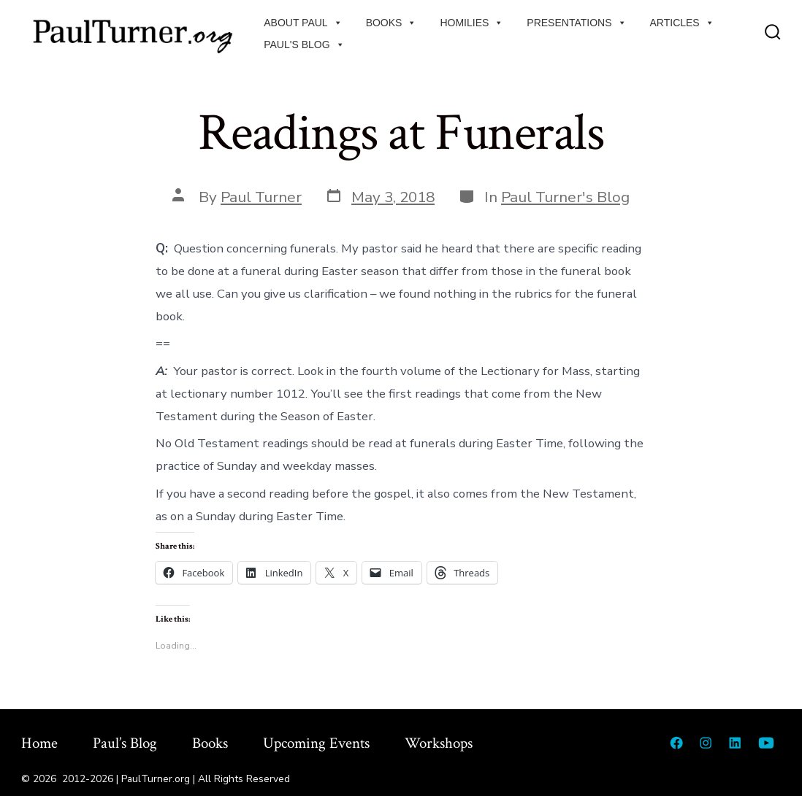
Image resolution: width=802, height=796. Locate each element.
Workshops (439, 743)
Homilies (471, 23)
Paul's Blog (304, 44)
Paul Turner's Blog (565, 197)
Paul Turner (261, 197)
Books (391, 23)
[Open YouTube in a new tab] (766, 743)
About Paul (303, 23)
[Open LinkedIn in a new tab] (735, 743)
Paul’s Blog (125, 743)
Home (39, 743)
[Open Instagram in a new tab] (705, 743)
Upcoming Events (316, 743)
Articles (682, 23)
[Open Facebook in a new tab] (676, 743)
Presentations (576, 23)
